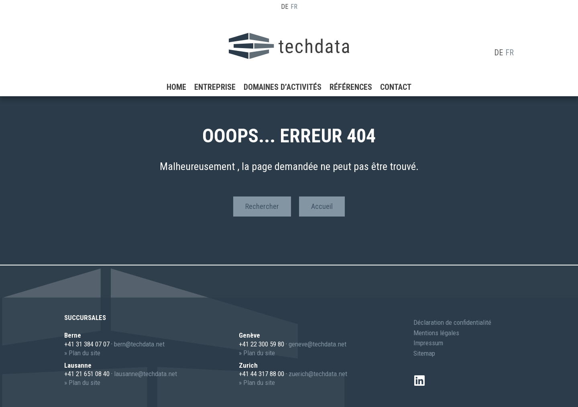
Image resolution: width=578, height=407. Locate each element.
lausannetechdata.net (145, 374)
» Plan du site (82, 353)
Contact (395, 74)
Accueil (322, 206)
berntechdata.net (139, 344)
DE (284, 6)
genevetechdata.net (317, 344)
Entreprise (215, 74)
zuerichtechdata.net (318, 374)
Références (351, 74)
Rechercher (262, 206)
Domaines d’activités (283, 74)
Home (176, 74)
